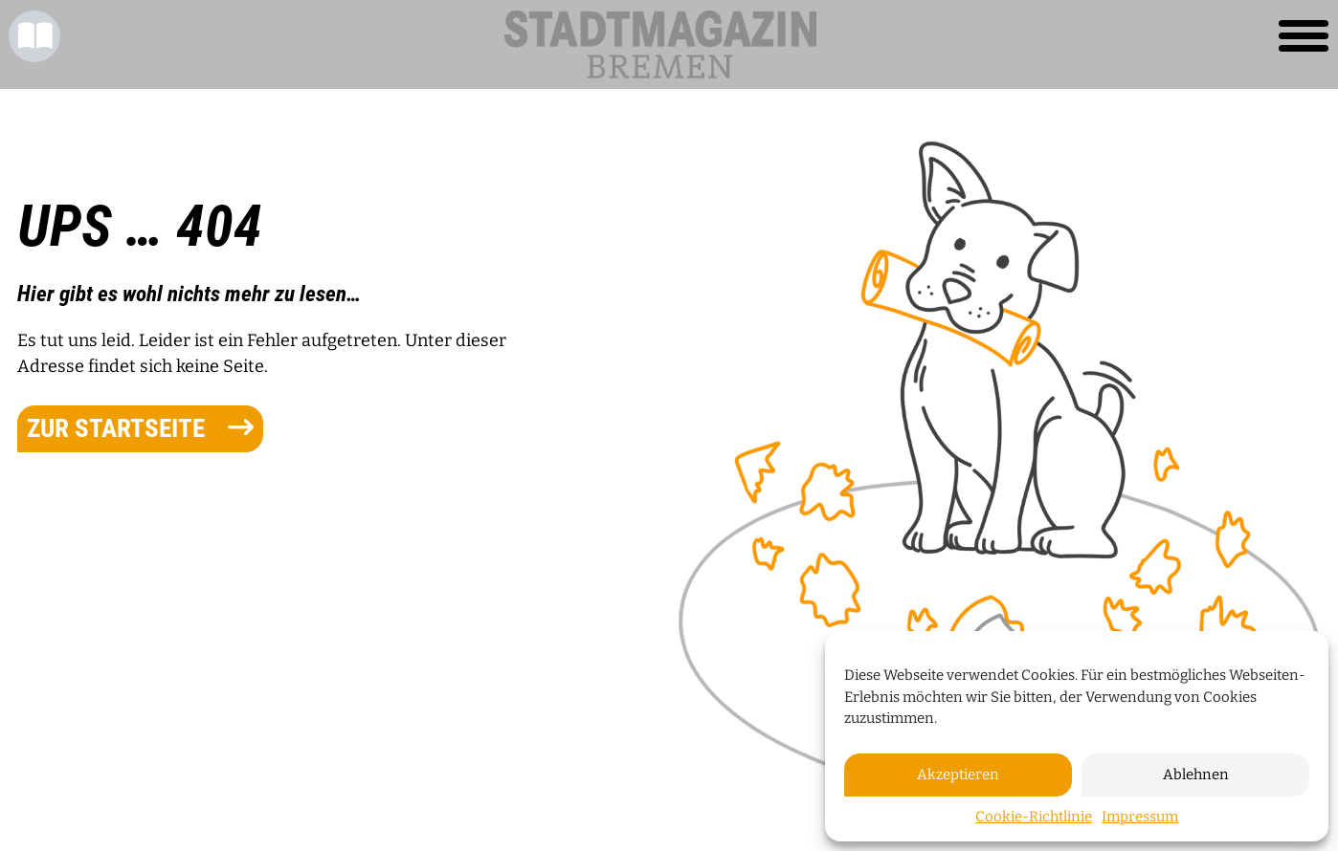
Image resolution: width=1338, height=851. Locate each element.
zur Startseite (140, 428)
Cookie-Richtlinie (1033, 816)
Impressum (1140, 816)
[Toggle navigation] (1303, 36)
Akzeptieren (958, 774)
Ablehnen (1196, 774)
